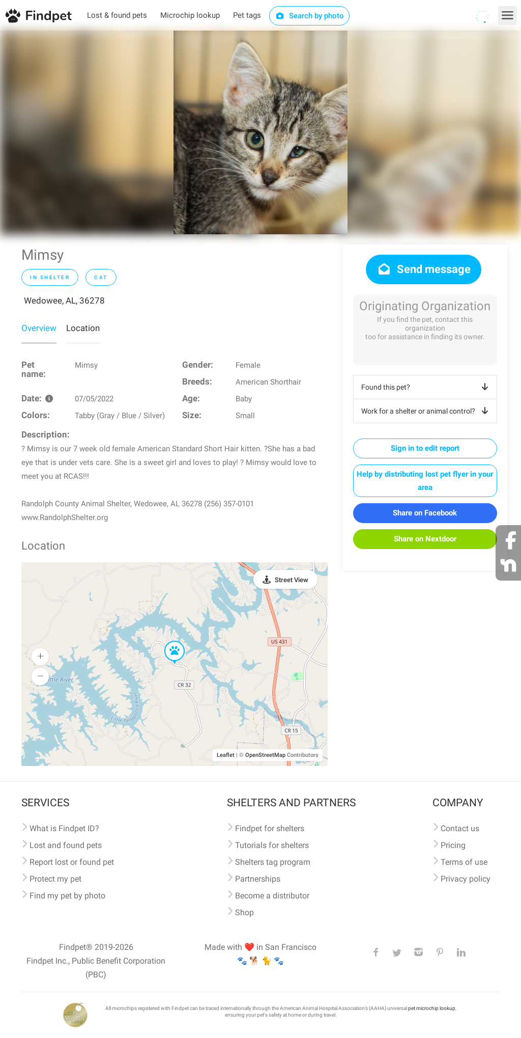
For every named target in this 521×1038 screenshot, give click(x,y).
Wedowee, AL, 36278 (64, 300)
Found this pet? (426, 387)
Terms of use (464, 862)
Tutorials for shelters (272, 845)
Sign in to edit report (425, 448)
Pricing (453, 845)
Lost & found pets (117, 15)
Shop (244, 912)
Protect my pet (55, 879)
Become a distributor (272, 895)
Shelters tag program (272, 862)
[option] (260, 132)
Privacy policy (465, 879)
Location (83, 328)
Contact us (460, 828)
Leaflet (226, 755)
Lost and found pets (66, 845)
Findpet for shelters (269, 828)
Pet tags (247, 15)
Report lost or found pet (72, 862)
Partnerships (257, 879)
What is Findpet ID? (64, 828)
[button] (167, 641)
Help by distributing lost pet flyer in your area (425, 481)
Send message (424, 269)
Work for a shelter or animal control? (426, 411)
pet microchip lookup (431, 1008)
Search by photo (309, 15)
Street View (291, 580)
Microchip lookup (190, 15)
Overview (38, 328)
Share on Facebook (425, 512)
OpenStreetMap (265, 755)
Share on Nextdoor (425, 538)
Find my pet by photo (67, 895)
